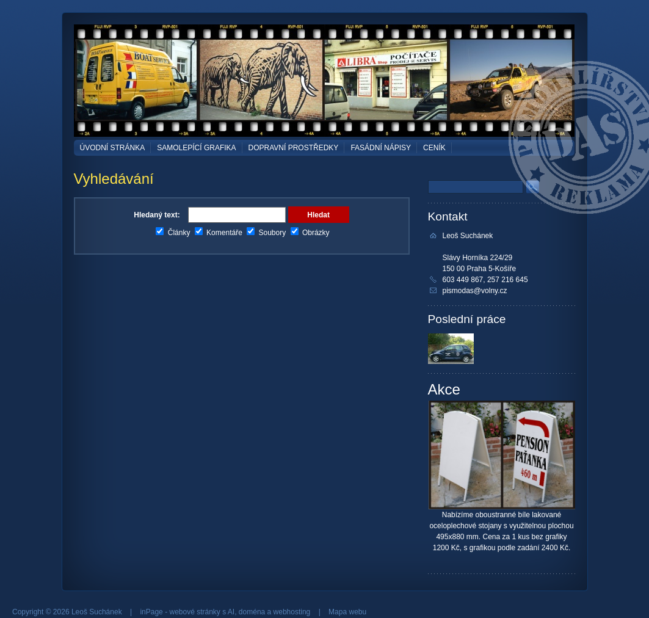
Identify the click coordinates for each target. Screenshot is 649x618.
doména (252, 612)
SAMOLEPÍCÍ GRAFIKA (196, 148)
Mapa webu (347, 612)
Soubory (266, 232)
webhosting (292, 612)
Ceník (434, 148)
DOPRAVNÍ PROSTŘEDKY (293, 148)
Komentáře (218, 232)
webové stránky (194, 612)
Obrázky (310, 232)
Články (173, 232)
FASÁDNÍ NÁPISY (380, 148)
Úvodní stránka (112, 148)
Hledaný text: (156, 215)
